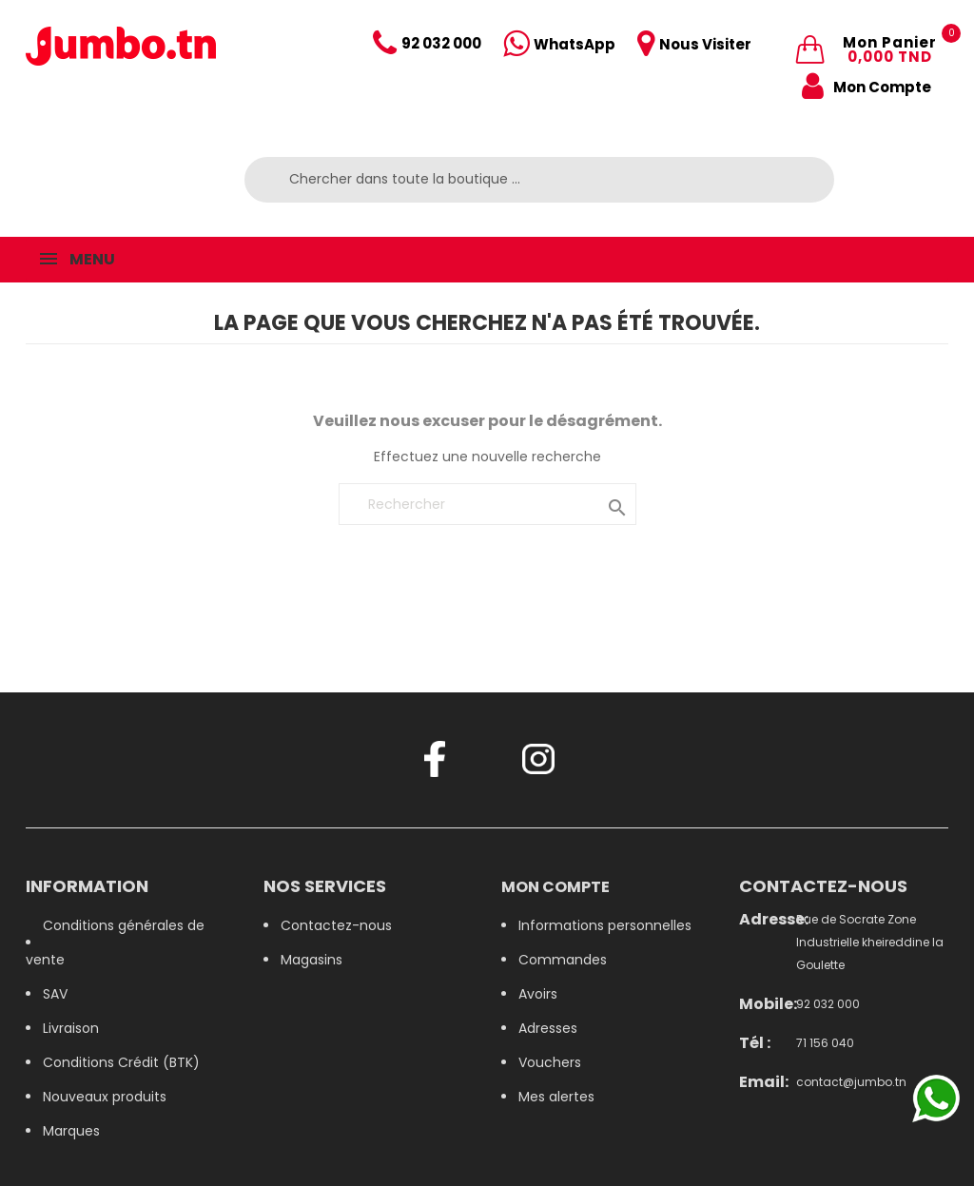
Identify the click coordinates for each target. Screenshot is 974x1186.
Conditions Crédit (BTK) (121, 1062)
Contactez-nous (336, 925)
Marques (71, 1130)
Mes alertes (556, 1096)
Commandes (562, 959)
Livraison (71, 1028)
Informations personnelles (605, 925)
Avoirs (537, 993)
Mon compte (555, 887)
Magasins (311, 959)
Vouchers (549, 1062)
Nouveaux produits (104, 1096)
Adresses (547, 1028)
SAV (55, 993)
